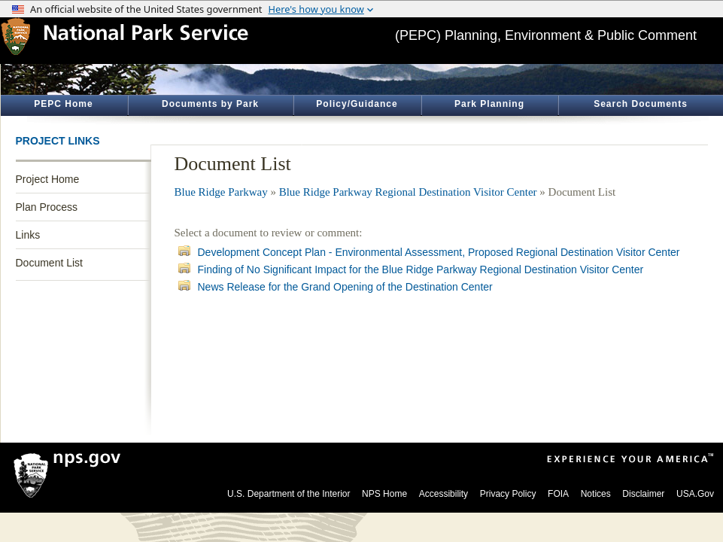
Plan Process (46, 207)
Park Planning (489, 104)
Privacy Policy (508, 494)
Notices (596, 494)
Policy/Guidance (356, 104)
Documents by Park (210, 104)
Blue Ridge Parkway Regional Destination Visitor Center (408, 192)
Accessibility (443, 494)
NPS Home (384, 494)
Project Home (48, 179)
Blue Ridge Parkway (221, 192)
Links (28, 235)
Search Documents (641, 104)
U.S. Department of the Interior (288, 494)
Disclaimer (643, 494)
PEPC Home (63, 104)
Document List (49, 263)
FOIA (558, 494)
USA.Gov (695, 494)
